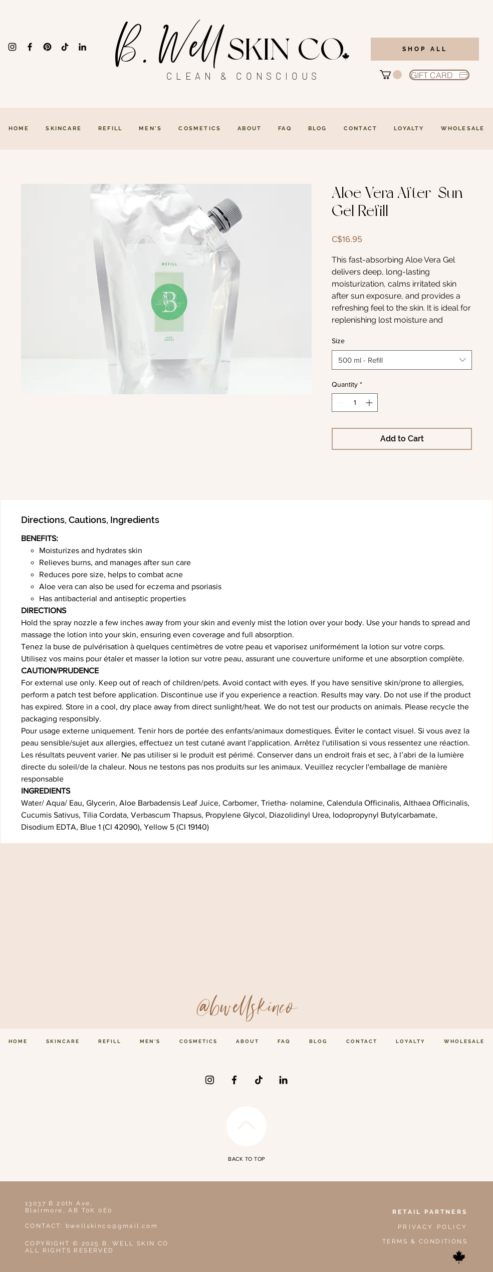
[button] (391, 74)
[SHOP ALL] (425, 49)
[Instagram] (12, 47)
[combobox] (402, 360)
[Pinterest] (47, 47)
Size (338, 341)
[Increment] (370, 402)
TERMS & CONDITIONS (424, 1241)
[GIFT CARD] (439, 75)
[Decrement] (339, 402)
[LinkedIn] (82, 47)
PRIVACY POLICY (432, 1226)
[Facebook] (30, 47)
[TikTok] (65, 47)
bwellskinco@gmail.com (112, 1225)
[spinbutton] (355, 402)
